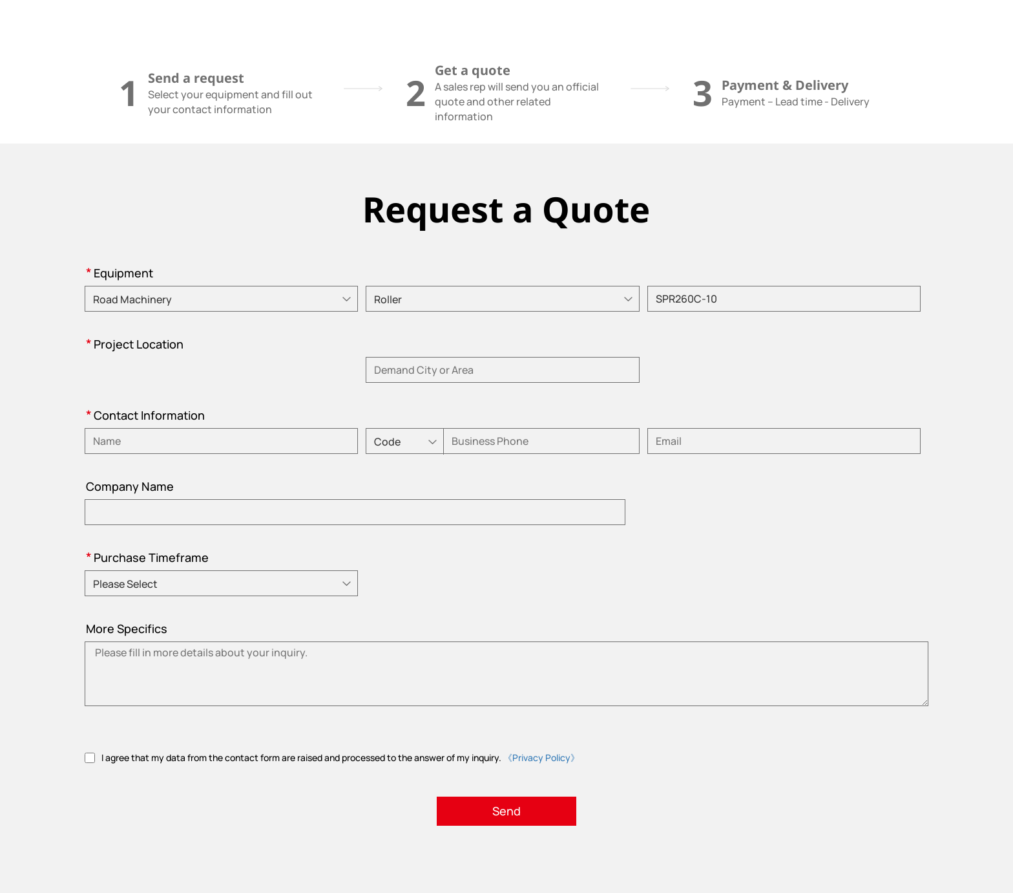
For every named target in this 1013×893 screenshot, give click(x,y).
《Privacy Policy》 (541, 757)
